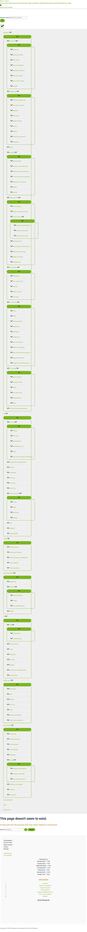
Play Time (11, 659)
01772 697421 (8, 855)
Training (10, 467)
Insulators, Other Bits (21, 230)
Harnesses (14, 512)
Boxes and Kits (15, 161)
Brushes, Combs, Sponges (19, 166)
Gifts (4, 805)
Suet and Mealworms (17, 606)
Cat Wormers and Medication (16, 670)
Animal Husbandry (13, 739)
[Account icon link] (0, 5)
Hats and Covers (16, 392)
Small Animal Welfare (14, 715)
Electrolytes (14, 116)
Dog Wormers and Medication (16, 462)
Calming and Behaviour (18, 100)
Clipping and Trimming (18, 182)
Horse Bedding (15, 206)
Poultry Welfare (12, 563)
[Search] (2, 20)
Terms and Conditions (45, 894)
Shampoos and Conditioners (19, 171)
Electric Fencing (17, 217)
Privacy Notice (45, 890)
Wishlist (45, 896)
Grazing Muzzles (16, 321)
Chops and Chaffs (16, 55)
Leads (13, 507)
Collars (13, 502)
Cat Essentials (12, 675)
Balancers (14, 49)
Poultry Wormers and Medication (17, 557)
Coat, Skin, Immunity (17, 105)
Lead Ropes (14, 332)
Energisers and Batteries (22, 225)
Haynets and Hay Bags (18, 251)
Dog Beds (11, 528)
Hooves (13, 126)
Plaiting (13, 187)
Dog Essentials (12, 533)
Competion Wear (16, 382)
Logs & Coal (6, 810)
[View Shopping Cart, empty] (2, 26)
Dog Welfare (11, 472)
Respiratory (14, 142)
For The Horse (13, 302)
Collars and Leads (14, 493)
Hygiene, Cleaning (16, 257)
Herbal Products (16, 121)
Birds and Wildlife (9, 573)
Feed (10, 625)
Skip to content (4, 1)
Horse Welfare (13, 267)
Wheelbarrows (15, 262)
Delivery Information (45, 885)
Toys (9, 523)
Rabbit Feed (11, 689)
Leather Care (15, 337)
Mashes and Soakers (17, 70)
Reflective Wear (16, 398)
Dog (5, 413)
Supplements (13, 91)
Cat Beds (10, 665)
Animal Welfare (12, 749)
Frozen (13, 451)
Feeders (13, 600)
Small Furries (8, 680)
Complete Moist (16, 638)
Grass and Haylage (16, 65)
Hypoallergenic (15, 441)
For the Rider (13, 368)
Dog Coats (11, 483)
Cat (5, 616)
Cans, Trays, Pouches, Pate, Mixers (21, 457)
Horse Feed (12, 41)
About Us (45, 883)
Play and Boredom (16, 342)
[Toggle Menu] (17, 36)
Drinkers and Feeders (14, 552)
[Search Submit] (25, 829)
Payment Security (45, 888)
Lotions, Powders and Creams (20, 176)
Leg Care (14, 286)
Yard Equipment (16, 241)
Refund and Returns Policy (45, 892)
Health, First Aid (16, 291)
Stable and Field (13, 198)
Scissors (13, 192)
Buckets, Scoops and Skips (19, 211)
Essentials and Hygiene (15, 784)
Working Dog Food (16, 446)
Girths (13, 316)
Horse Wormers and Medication (17, 408)
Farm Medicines (12, 744)
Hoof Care (14, 297)
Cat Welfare (11, 654)
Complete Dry (15, 633)
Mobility (13, 131)
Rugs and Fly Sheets (17, 358)
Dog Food (12, 422)
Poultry (6, 538)
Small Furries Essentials (15, 720)
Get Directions (8, 853)
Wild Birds (12, 587)
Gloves (13, 387)
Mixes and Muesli (16, 76)
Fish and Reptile (8, 800)
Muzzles (13, 517)
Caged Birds (11, 581)
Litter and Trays (12, 644)
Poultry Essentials (13, 568)
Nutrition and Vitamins (18, 136)
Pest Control (11, 795)
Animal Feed (11, 734)
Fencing (11, 760)
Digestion (14, 110)
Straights (14, 86)
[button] (10, 32)
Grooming (12, 152)
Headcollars (14, 326)
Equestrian (7, 32)
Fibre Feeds (14, 60)
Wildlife (10, 611)
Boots (13, 311)
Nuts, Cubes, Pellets (17, 81)
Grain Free (14, 436)
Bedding (10, 699)
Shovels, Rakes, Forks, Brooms (20, 246)
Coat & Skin (14, 276)
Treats (10, 147)
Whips (13, 403)
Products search (5, 17)
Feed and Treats (12, 547)
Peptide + (14, 430)
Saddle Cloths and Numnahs (19, 363)
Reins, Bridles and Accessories (20, 352)
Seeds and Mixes (16, 595)
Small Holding (8, 725)
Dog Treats (11, 488)
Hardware (11, 789)
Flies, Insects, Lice (16, 281)
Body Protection (16, 377)
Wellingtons (11, 755)
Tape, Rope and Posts (21, 236)
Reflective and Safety (17, 347)
